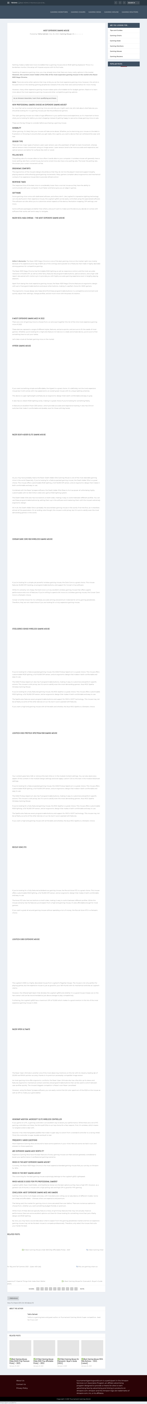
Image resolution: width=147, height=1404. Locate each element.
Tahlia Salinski (43, 34)
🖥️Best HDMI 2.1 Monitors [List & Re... (31, 3)
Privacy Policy (22, 1388)
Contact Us (21, 1384)
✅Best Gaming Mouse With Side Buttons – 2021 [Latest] (92, 1361)
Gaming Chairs (78, 12)
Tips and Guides (116, 30)
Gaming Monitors (59, 12)
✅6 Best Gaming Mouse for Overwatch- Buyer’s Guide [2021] (68, 1361)
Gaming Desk (94, 12)
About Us (20, 1381)
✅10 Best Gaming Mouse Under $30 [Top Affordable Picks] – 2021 (43, 1361)
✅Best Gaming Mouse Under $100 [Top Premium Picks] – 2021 (19, 1361)
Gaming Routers (130, 12)
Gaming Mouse (111, 12)
